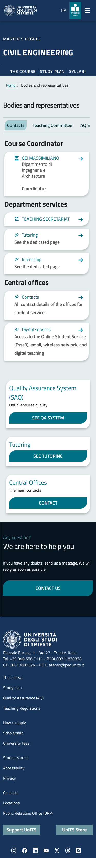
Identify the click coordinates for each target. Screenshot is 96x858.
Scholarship (13, 733)
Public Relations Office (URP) (28, 813)
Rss (78, 850)
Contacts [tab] (15, 125)
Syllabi (77, 71)
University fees (16, 743)
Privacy (9, 778)
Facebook (24, 850)
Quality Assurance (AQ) (23, 698)
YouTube (46, 850)
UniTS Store (74, 829)
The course (23, 71)
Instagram (13, 850)
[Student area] (75, 10)
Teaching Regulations (21, 708)
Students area (15, 758)
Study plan (52, 71)
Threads (67, 850)
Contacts (10, 793)
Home (10, 85)
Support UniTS (21, 829)
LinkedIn (35, 850)
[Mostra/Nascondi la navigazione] (87, 10)
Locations (11, 803)
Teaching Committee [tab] (52, 125)
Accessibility (14, 768)
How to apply (14, 723)
